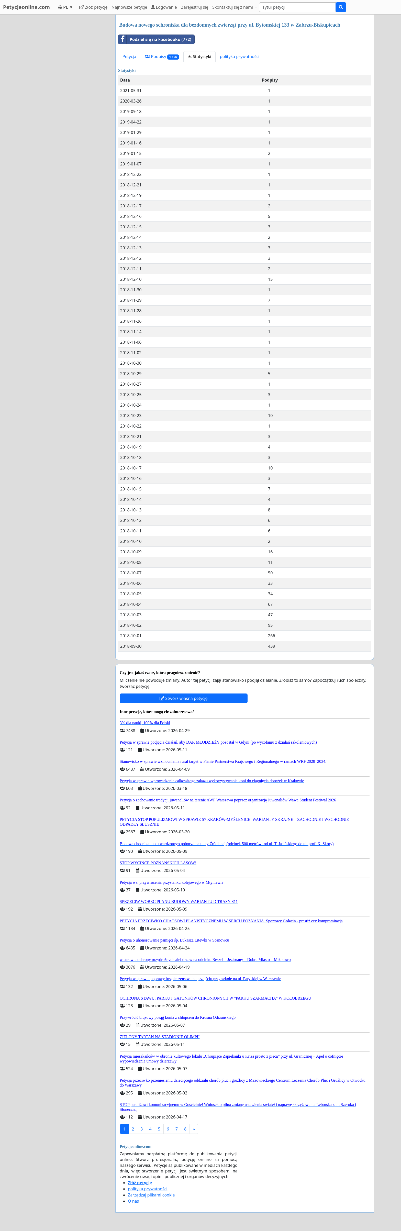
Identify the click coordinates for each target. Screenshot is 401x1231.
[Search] (297, 7)
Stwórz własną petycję (183, 698)
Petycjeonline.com (26, 7)
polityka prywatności (239, 56)
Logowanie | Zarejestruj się (179, 7)
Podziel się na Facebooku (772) (154, 39)
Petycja (129, 56)
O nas (133, 1201)
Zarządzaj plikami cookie (151, 1195)
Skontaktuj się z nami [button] (233, 7)
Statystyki (199, 56)
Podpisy (162, 57)
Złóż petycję (93, 7)
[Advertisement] (65, 91)
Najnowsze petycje (129, 7)
